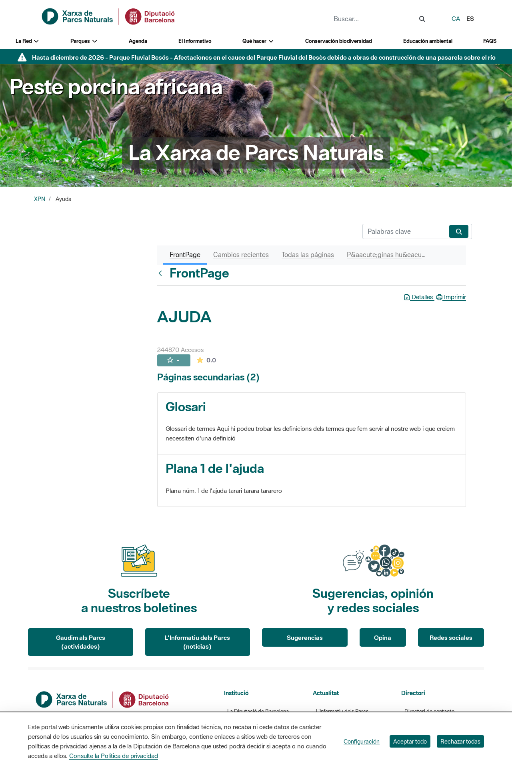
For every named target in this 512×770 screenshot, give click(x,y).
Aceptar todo (410, 741)
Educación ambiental (427, 41)
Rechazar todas (460, 741)
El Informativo (195, 41)
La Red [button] (28, 41)
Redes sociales (451, 637)
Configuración (362, 741)
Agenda (138, 41)
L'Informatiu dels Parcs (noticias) (197, 642)
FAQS (489, 41)
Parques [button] (84, 41)
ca (456, 18)
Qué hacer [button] (258, 41)
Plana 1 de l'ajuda (215, 468)
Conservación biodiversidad (338, 41)
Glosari (186, 406)
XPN (39, 199)
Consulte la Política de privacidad (113, 756)
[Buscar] (404, 231)
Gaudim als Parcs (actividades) (80, 642)
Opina (382, 637)
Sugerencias (305, 637)
